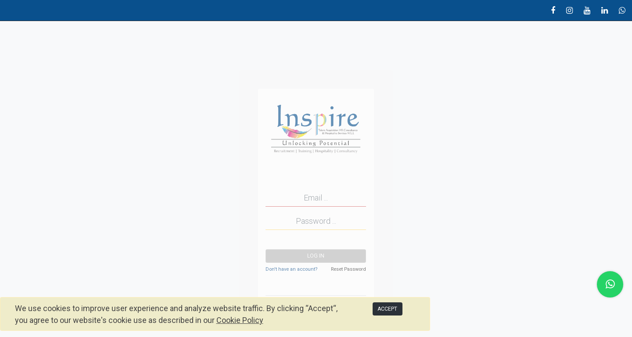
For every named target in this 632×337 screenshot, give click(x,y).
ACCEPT (387, 309)
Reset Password (348, 269)
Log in (315, 256)
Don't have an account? (291, 269)
